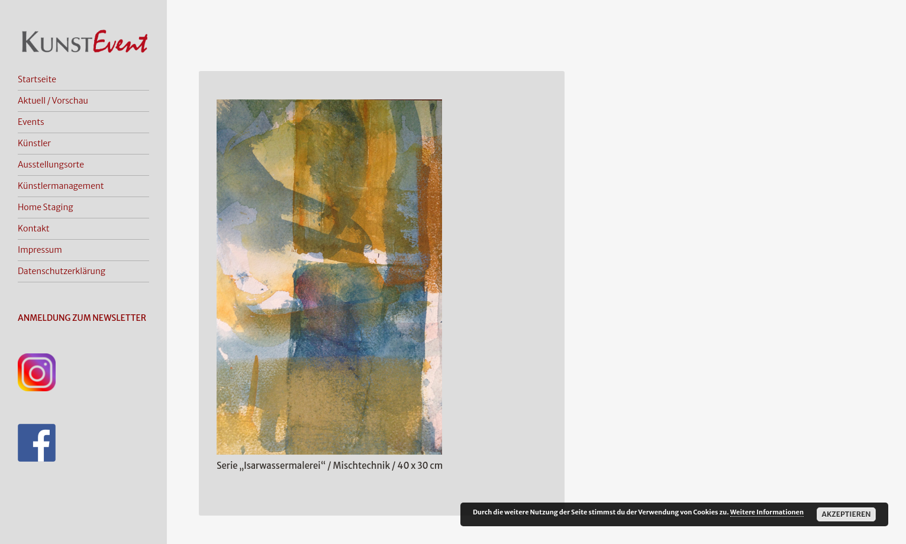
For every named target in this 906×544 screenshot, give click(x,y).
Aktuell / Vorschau (53, 100)
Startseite (37, 79)
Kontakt (34, 228)
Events (31, 122)
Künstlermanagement (61, 186)
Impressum (40, 249)
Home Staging (45, 207)
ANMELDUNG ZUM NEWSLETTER (82, 318)
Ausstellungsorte (51, 164)
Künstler (34, 143)
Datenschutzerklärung (61, 271)
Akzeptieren (845, 514)
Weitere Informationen (767, 512)
